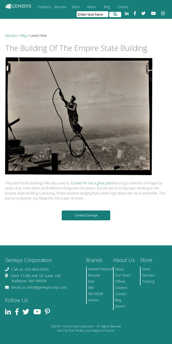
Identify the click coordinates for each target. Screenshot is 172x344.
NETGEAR (95, 293)
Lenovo (93, 300)
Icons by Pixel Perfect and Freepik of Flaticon (86, 330)
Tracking (148, 281)
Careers (121, 287)
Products (44, 6)
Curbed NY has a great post (91, 183)
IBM (91, 287)
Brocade (94, 275)
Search (120, 306)
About (91, 6)
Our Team (123, 275)
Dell (91, 281)
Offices (120, 281)
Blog (107, 6)
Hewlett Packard (100, 269)
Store (76, 6)
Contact (122, 6)
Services (60, 6)
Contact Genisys (85, 215)
